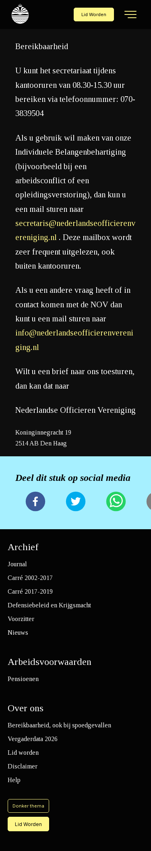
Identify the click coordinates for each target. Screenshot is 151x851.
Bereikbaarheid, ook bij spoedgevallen (59, 725)
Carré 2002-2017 (30, 577)
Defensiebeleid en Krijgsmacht (49, 605)
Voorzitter (21, 618)
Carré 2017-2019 (30, 591)
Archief (23, 547)
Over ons (25, 708)
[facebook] (35, 502)
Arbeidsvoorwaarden (49, 661)
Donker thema (28, 806)
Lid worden (23, 752)
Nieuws (18, 632)
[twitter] (76, 502)
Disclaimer (22, 766)
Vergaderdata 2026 (33, 738)
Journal (17, 564)
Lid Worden (93, 14)
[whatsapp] (116, 502)
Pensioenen (23, 678)
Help (14, 779)
